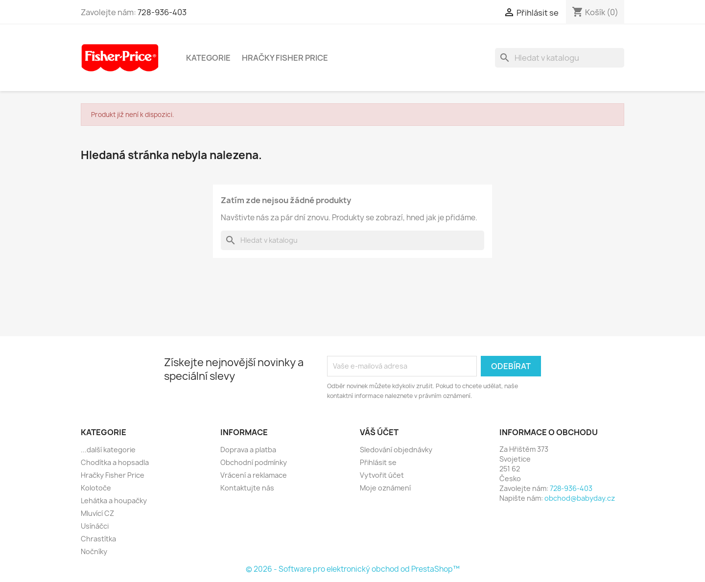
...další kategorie (108, 449)
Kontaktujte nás (247, 487)
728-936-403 (162, 12)
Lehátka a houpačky (114, 500)
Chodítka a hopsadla (115, 462)
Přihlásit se (378, 462)
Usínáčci (95, 526)
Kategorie (208, 57)
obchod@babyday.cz (579, 498)
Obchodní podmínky (253, 462)
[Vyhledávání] (559, 58)
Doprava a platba (248, 449)
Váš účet (379, 432)
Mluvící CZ (97, 513)
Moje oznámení (385, 487)
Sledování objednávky (396, 449)
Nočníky (94, 551)
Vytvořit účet (382, 475)
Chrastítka (98, 538)
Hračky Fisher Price (285, 57)
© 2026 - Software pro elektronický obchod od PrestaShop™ (353, 569)
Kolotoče (96, 487)
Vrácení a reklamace (253, 475)
